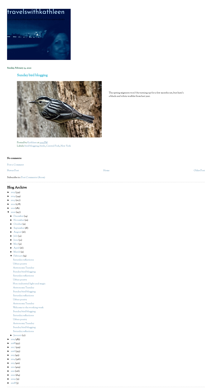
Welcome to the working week (28, 307)
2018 (13, 343)
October (18, 224)
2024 (13, 196)
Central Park (53, 146)
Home (106, 170)
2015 (13, 355)
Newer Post (13, 170)
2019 (13, 339)
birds (42, 146)
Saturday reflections (23, 260)
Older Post (199, 170)
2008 (13, 383)
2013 (13, 363)
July (16, 236)
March (17, 252)
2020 (13, 212)
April (17, 248)
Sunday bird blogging (24, 272)
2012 (13, 367)
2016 (13, 351)
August (18, 232)
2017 (13, 347)
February (18, 256)
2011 (13, 371)
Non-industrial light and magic (29, 284)
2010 (13, 375)
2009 (13, 379)
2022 (13, 204)
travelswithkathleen (36, 12)
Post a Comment (15, 165)
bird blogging (32, 146)
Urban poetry (20, 264)
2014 (13, 359)
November (19, 220)
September (19, 228)
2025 (13, 192)
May (16, 244)
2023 (13, 200)
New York (66, 146)
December (19, 216)
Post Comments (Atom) (33, 177)
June (16, 240)
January (18, 335)
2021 (13, 208)
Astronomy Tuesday (23, 268)
